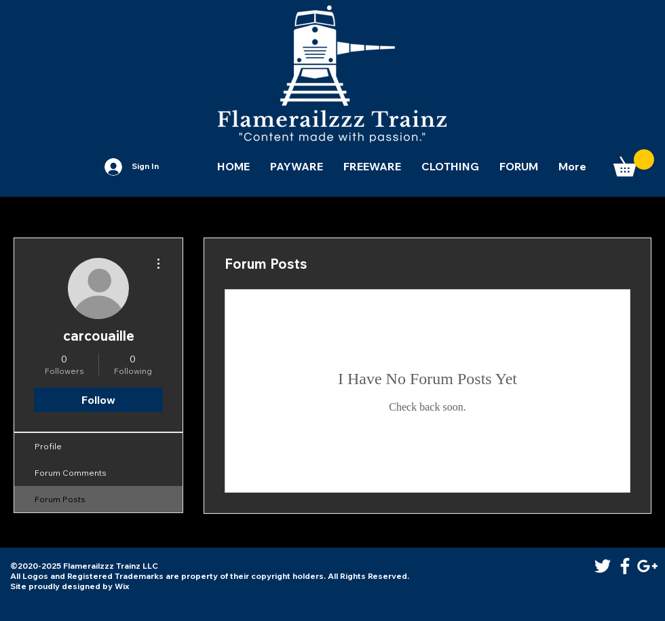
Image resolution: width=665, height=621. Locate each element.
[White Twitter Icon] (602, 566)
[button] (633, 162)
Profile (48, 446)
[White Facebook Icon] (625, 566)
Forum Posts (60, 499)
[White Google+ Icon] (647, 566)
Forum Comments (71, 473)
